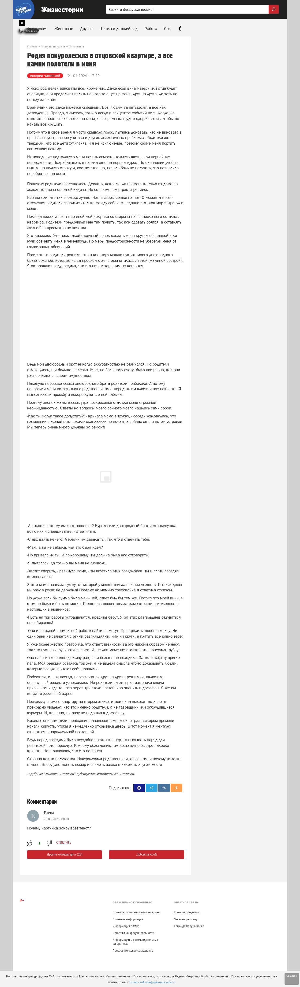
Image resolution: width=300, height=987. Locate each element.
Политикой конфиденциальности (152, 982)
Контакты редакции (186, 912)
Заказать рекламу (185, 919)
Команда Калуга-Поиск (189, 926)
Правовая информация (127, 919)
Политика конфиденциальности (133, 933)
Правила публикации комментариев (136, 912)
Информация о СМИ (125, 926)
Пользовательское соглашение (132, 950)
